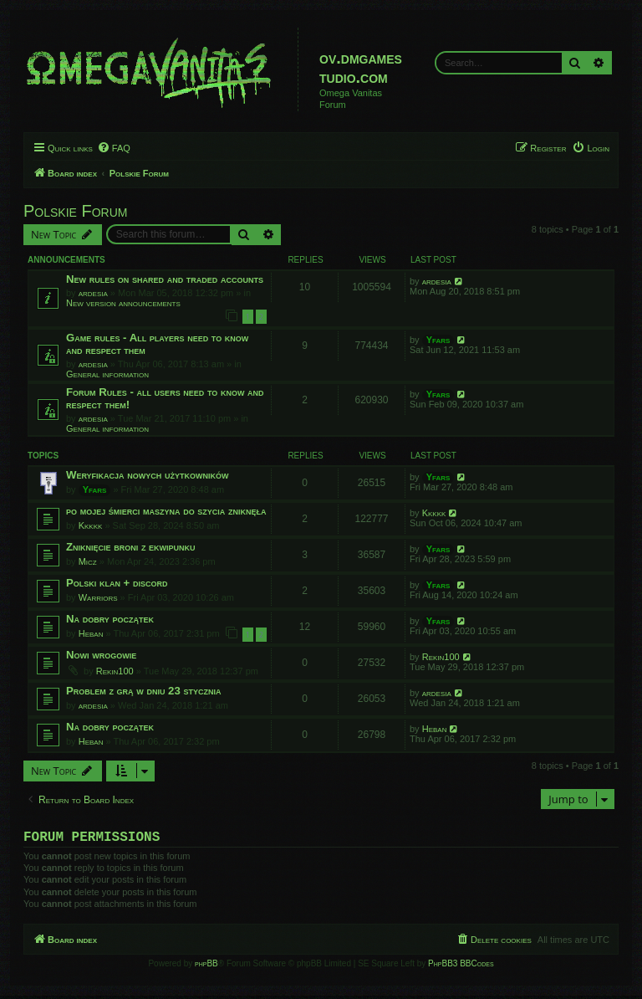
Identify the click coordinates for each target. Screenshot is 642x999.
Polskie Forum (75, 211)
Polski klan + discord (117, 582)
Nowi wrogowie (101, 654)
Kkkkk (91, 525)
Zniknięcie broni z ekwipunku (131, 546)
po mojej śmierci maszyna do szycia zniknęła (166, 511)
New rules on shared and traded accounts (164, 279)
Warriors (98, 597)
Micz (88, 561)
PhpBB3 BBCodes (460, 966)
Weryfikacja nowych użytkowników (147, 475)
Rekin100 (115, 671)
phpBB (206, 966)
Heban (91, 633)
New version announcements (123, 303)
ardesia (93, 293)
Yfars (438, 340)
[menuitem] (113, 148)
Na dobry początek (110, 618)
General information (107, 374)
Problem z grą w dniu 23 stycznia (143, 690)
